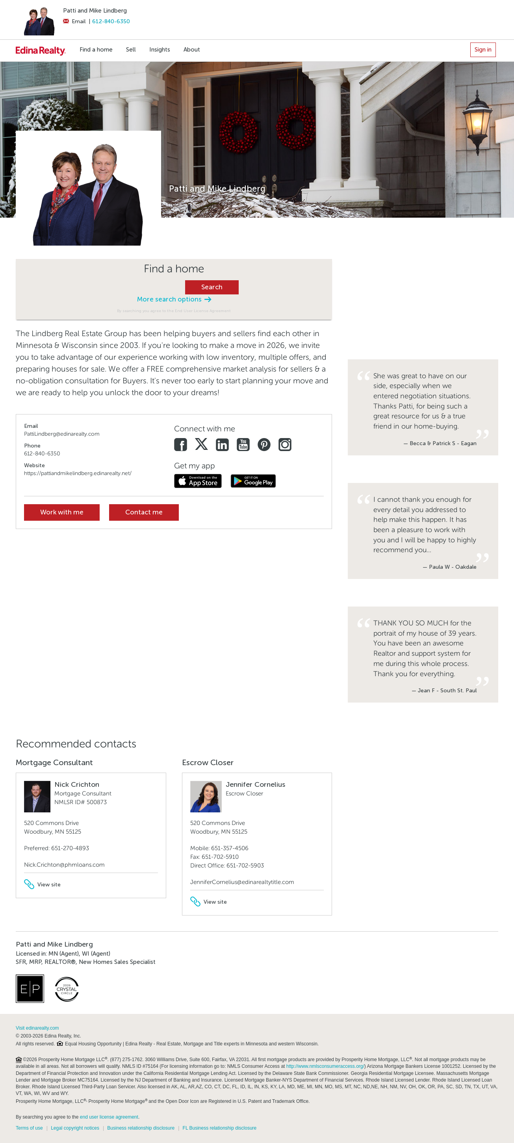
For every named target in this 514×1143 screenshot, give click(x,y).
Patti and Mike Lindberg (95, 10)
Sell (131, 49)
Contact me (144, 512)
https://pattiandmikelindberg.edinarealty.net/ (78, 473)
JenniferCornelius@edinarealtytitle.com (242, 882)
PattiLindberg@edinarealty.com (62, 434)
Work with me (62, 512)
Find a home (96, 49)
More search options (174, 299)
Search (212, 287)
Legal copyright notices (75, 1128)
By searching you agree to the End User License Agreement (174, 311)
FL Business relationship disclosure (220, 1128)
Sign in (483, 49)
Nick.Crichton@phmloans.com (64, 865)
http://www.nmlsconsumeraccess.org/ (325, 1066)
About (192, 49)
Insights (159, 49)
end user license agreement (109, 1117)
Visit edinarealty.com (37, 1028)
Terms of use (29, 1128)
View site (42, 885)
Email (74, 21)
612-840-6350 (111, 21)
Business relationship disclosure (140, 1128)
